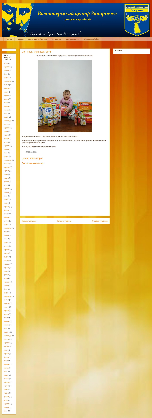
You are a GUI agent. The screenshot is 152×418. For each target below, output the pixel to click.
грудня (6, 77)
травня (6, 99)
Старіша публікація (100, 221)
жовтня (6, 85)
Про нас (9, 39)
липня (6, 92)
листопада (7, 81)
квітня (6, 63)
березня (7, 67)
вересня (7, 88)
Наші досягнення (72, 39)
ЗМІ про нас (56, 39)
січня (5, 74)
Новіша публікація (29, 221)
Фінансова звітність (91, 39)
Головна (20, 39)
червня (6, 95)
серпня (6, 171)
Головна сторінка (64, 221)
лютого (6, 70)
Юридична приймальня (37, 39)
